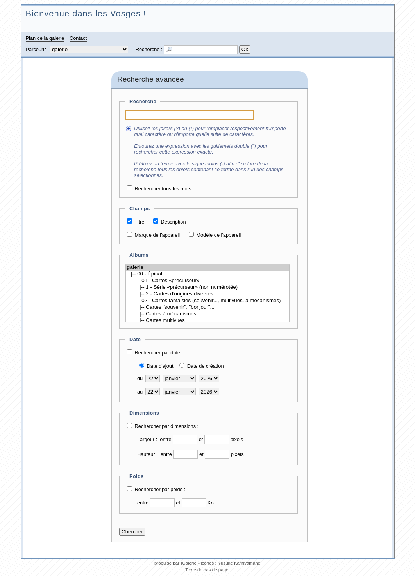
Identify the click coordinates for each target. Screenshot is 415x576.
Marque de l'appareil (157, 235)
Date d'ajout (160, 366)
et (201, 439)
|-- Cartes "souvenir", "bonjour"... (207, 307)
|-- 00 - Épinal (207, 274)
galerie (207, 267)
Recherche (148, 49)
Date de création (205, 366)
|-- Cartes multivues (207, 320)
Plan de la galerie (45, 38)
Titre (139, 222)
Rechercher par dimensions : (167, 426)
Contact (78, 38)
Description (173, 222)
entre (165, 439)
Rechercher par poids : (160, 489)
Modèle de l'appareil (218, 235)
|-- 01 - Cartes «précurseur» (207, 280)
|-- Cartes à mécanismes (207, 314)
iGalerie (189, 563)
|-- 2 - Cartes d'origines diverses (207, 294)
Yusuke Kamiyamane (239, 563)
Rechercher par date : (159, 353)
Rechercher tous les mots (163, 188)
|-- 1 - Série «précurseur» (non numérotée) (207, 287)
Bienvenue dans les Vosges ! (86, 13)
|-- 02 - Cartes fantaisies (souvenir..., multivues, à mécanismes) (207, 300)
